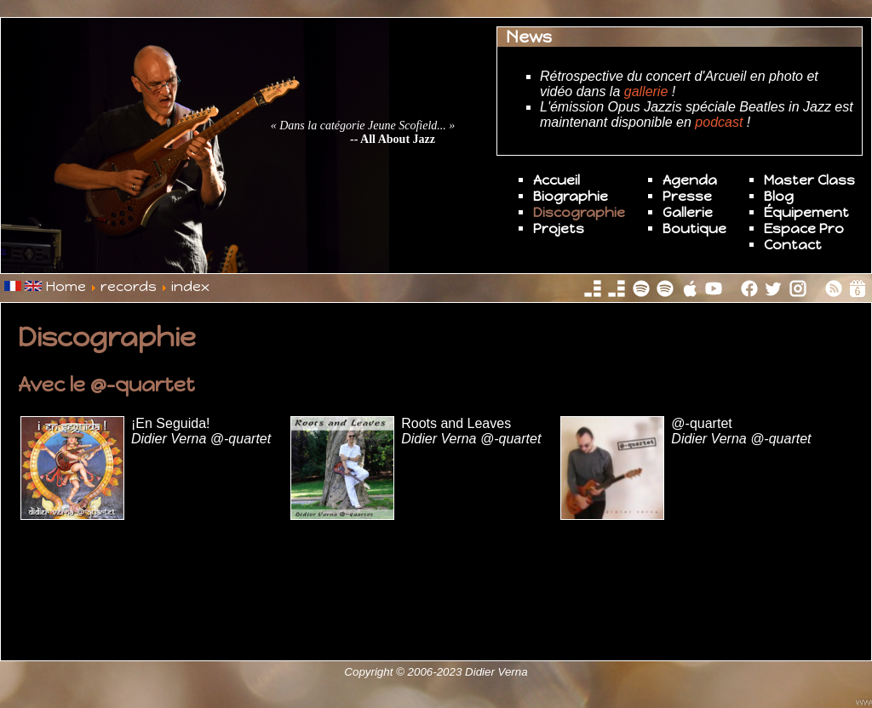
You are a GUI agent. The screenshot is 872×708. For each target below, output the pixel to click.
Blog (779, 196)
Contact (793, 245)
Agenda (690, 180)
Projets (558, 228)
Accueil (556, 180)
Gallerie (688, 212)
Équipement (806, 212)
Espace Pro (804, 228)
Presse (687, 196)
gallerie (646, 91)
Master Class (809, 180)
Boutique (694, 228)
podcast (719, 122)
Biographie (570, 196)
